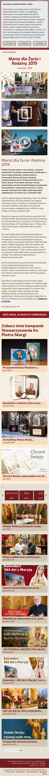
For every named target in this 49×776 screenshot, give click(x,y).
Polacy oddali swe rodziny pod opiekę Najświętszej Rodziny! (21, 558)
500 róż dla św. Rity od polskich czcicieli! (22, 712)
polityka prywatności (37, 764)
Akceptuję (40, 43)
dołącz (21, 761)
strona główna (12, 761)
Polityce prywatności (31, 17)
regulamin (34, 763)
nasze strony (29, 761)
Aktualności (21, 772)
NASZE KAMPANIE (9, 52)
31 (21, 750)
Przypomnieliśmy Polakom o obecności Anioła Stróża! (20, 369)
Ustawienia (24, 43)
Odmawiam (9, 43)
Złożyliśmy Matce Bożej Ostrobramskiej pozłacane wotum (23, 441)
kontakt (42, 765)
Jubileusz (39, 761)
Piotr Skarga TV (32, 772)
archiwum (26, 763)
